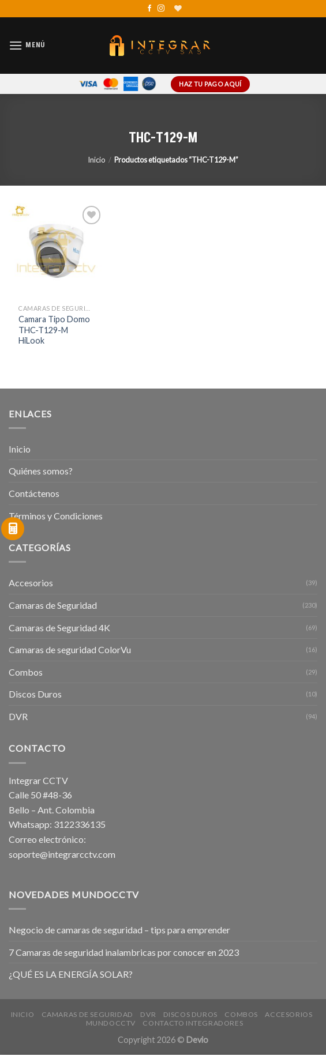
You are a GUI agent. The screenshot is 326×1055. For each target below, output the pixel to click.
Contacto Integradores (193, 1023)
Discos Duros (35, 693)
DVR (18, 716)
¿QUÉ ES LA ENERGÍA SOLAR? (71, 974)
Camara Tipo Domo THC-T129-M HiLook (54, 329)
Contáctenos (34, 493)
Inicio (96, 159)
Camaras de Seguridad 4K (59, 627)
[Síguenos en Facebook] (149, 9)
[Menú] (27, 45)
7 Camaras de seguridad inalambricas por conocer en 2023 (124, 952)
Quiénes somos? (41, 470)
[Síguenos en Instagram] (161, 9)
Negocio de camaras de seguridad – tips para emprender (119, 929)
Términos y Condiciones (56, 515)
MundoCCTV (111, 1023)
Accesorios (31, 582)
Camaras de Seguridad (53, 605)
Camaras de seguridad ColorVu (70, 649)
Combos (26, 671)
